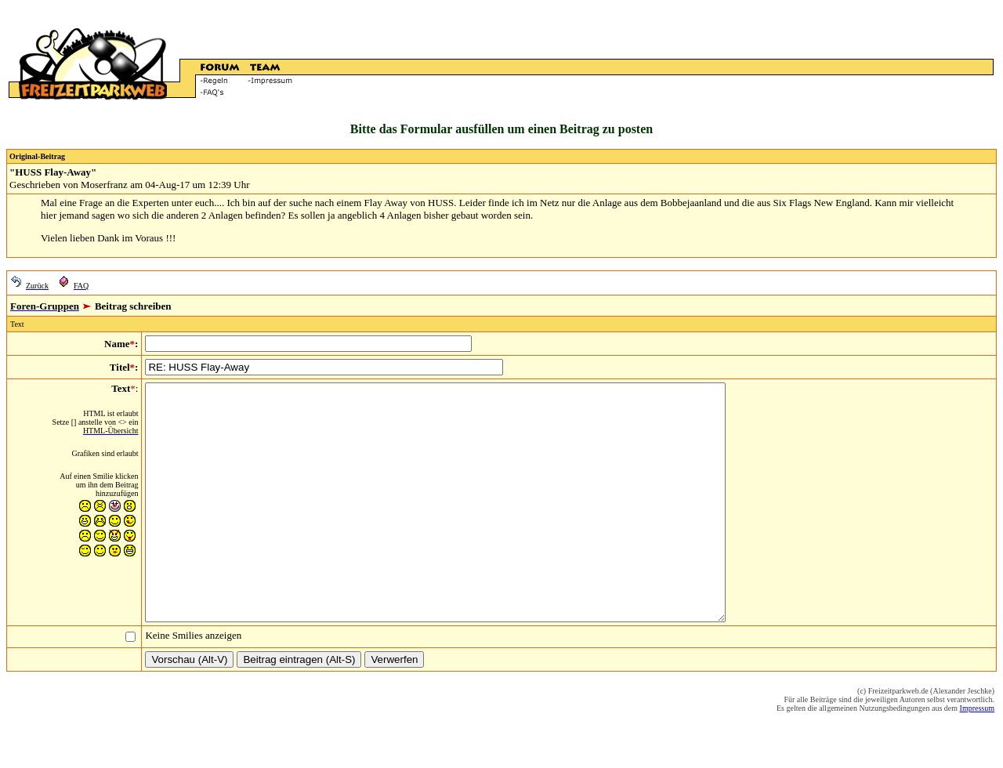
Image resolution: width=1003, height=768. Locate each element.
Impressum (977, 755)
